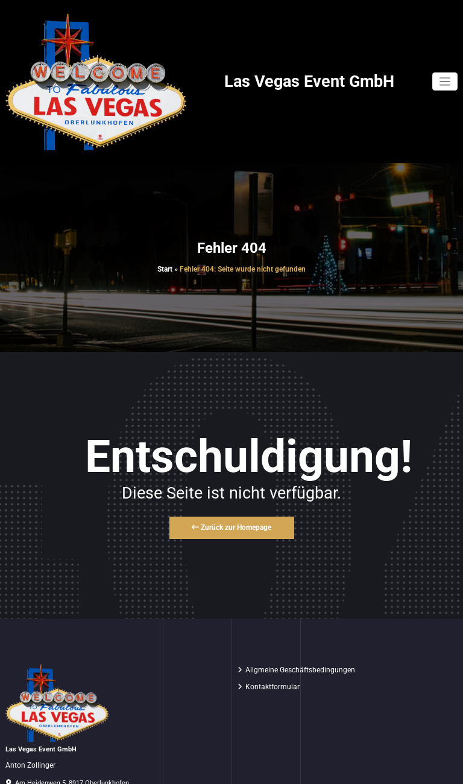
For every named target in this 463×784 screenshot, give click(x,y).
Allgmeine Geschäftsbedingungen (300, 670)
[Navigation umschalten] (445, 81)
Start (164, 269)
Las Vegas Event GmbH (309, 81)
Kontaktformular (272, 687)
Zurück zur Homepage (231, 527)
